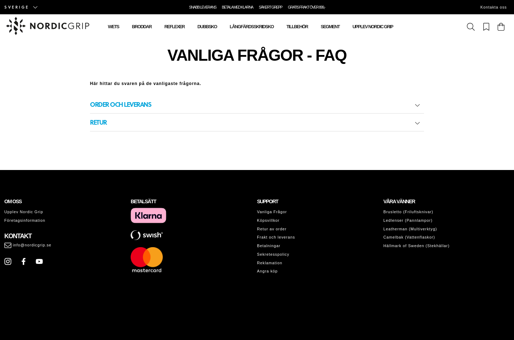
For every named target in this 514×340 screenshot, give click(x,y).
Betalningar (269, 246)
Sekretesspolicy (273, 254)
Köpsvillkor (268, 220)
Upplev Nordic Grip (372, 26)
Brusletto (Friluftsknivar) (408, 212)
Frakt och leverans (276, 237)
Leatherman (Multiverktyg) (410, 229)
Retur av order (272, 229)
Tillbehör (297, 26)
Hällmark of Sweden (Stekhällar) (416, 246)
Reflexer (175, 26)
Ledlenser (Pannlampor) (408, 220)
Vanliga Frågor (272, 212)
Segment (330, 26)
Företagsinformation (24, 220)
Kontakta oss (493, 7)
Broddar (141, 26)
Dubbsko (207, 26)
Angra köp (267, 271)
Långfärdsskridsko (252, 26)
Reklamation (269, 263)
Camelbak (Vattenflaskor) (409, 237)
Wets (113, 26)
